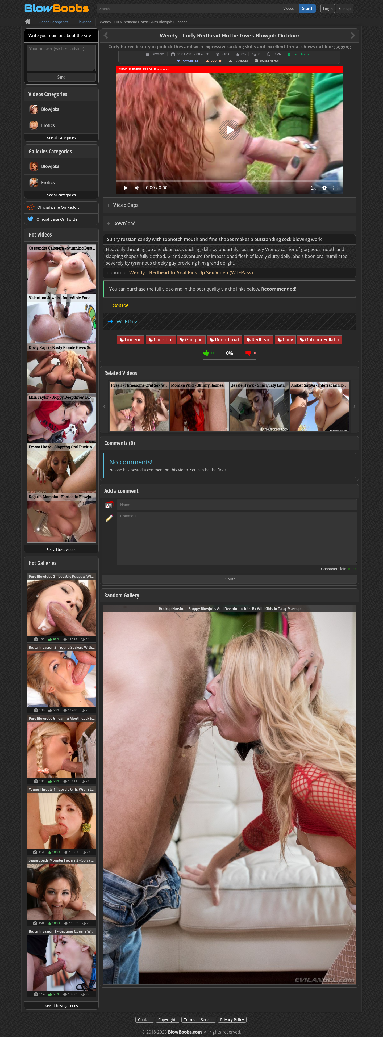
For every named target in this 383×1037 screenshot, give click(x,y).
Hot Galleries (42, 563)
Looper (216, 60)
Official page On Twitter (57, 219)
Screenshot (270, 60)
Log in (328, 8)
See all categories (61, 138)
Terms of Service (199, 1019)
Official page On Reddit (58, 207)
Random (241, 60)
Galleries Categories (50, 151)
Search (307, 8)
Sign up (345, 8)
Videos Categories (47, 94)
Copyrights (167, 1019)
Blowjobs (158, 54)
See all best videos (61, 549)
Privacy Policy (232, 1019)
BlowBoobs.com (185, 1032)
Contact (145, 1019)
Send (61, 77)
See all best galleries (61, 1006)
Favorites (190, 60)
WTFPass (127, 321)
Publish (229, 579)
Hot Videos (40, 234)
